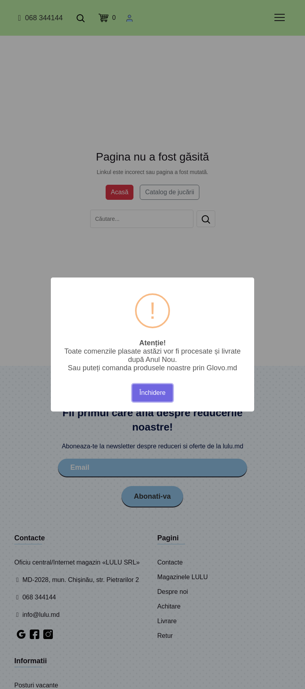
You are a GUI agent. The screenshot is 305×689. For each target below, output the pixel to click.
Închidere (152, 392)
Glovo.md (222, 368)
